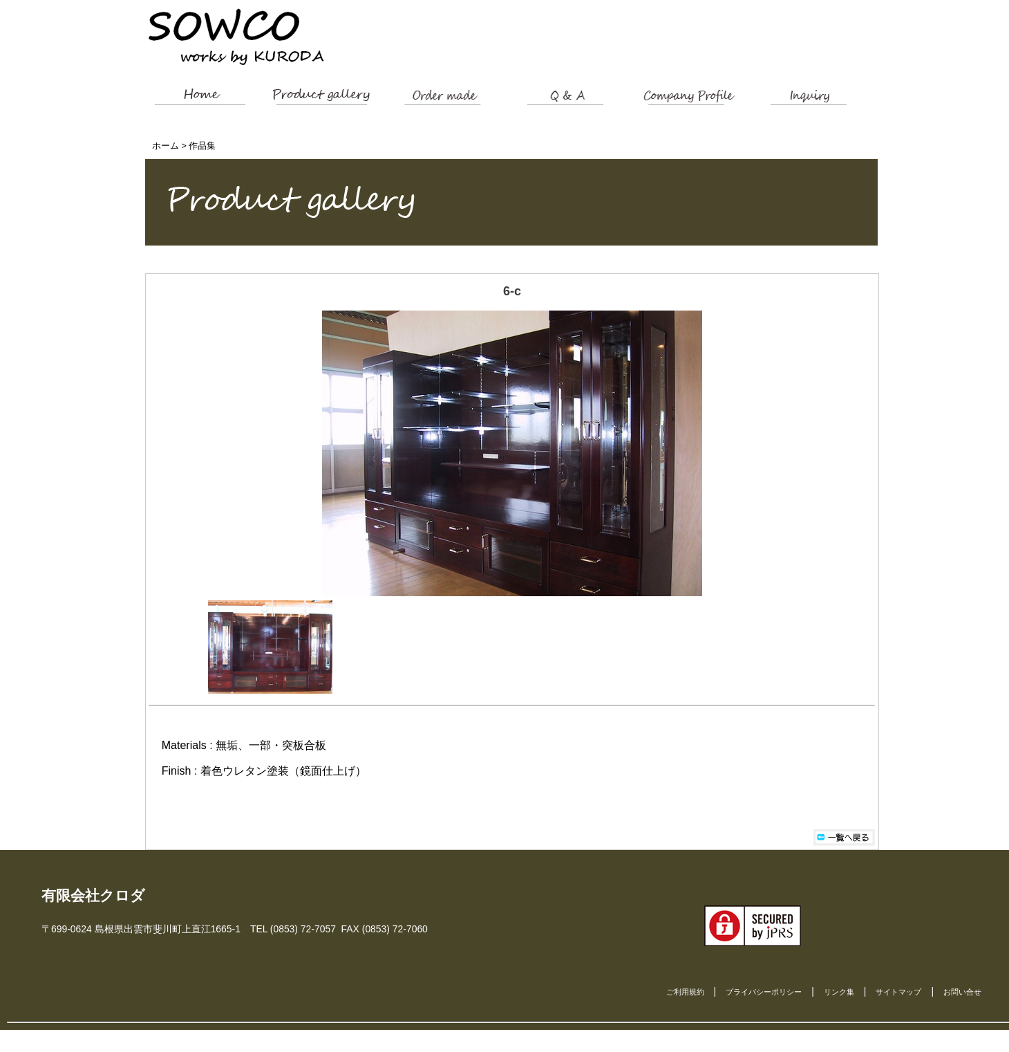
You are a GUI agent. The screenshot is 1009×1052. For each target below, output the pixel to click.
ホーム (165, 146)
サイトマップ (898, 992)
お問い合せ (962, 992)
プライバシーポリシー (764, 992)
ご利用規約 (685, 992)
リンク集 (839, 992)
